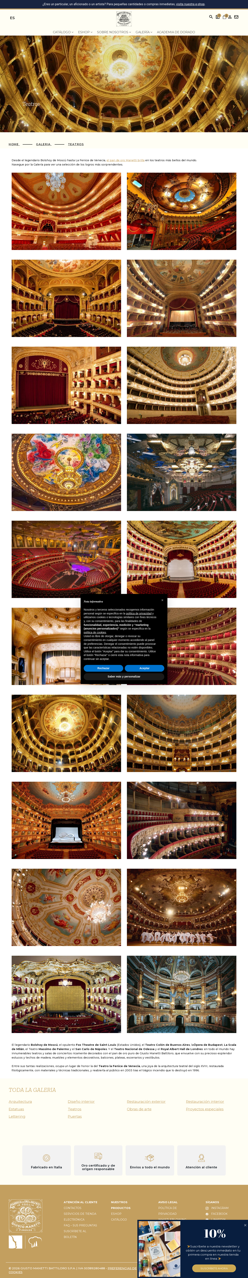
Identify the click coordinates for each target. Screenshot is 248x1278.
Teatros (76, 144)
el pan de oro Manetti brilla (126, 160)
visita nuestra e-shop (190, 4)
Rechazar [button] (103, 668)
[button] (162, 600)
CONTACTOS (72, 1208)
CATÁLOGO (119, 1219)
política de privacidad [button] (139, 613)
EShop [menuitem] (85, 32)
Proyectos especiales (205, 1109)
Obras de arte (139, 1109)
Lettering (17, 1116)
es (12, 18)
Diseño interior (81, 1101)
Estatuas (16, 1109)
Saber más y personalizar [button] (124, 676)
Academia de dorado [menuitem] (176, 32)
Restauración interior (205, 1101)
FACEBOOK (216, 1214)
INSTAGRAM (217, 1208)
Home (14, 144)
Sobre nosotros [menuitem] (114, 32)
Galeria (44, 144)
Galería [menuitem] (144, 32)
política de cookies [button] (95, 632)
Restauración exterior (146, 1101)
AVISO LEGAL (168, 1202)
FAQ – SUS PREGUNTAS (80, 1225)
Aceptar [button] (145, 668)
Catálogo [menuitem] (63, 32)
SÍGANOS (212, 1202)
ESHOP (116, 1214)
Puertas (75, 1116)
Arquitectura (20, 1101)
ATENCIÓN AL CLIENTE (80, 1202)
